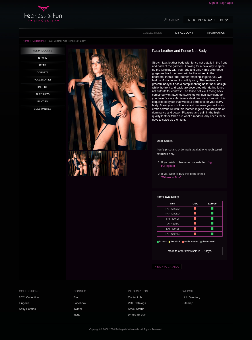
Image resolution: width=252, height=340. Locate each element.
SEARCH (174, 19)
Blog (76, 297)
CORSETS (42, 72)
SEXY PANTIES (43, 108)
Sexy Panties (27, 309)
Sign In (214, 2)
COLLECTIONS (152, 32)
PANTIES (42, 101)
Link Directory (191, 297)
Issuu (77, 314)
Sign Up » (226, 2)
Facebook (80, 303)
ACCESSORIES (43, 79)
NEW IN (42, 58)
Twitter (78, 309)
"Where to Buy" (171, 177)
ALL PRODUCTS (42, 50)
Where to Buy (137, 314)
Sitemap (187, 303)
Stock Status (136, 309)
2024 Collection (29, 297)
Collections (39, 40)
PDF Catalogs (137, 303)
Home (26, 40)
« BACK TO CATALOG (167, 266)
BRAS (42, 65)
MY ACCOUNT (184, 32)
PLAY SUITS (43, 94)
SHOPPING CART (206, 20)
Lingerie (24, 303)
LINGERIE (42, 87)
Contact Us (135, 297)
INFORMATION (216, 32)
